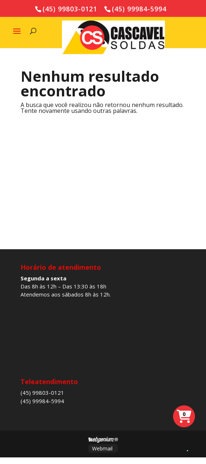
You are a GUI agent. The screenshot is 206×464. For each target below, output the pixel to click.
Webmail (102, 448)
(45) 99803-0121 (42, 392)
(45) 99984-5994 (42, 401)
